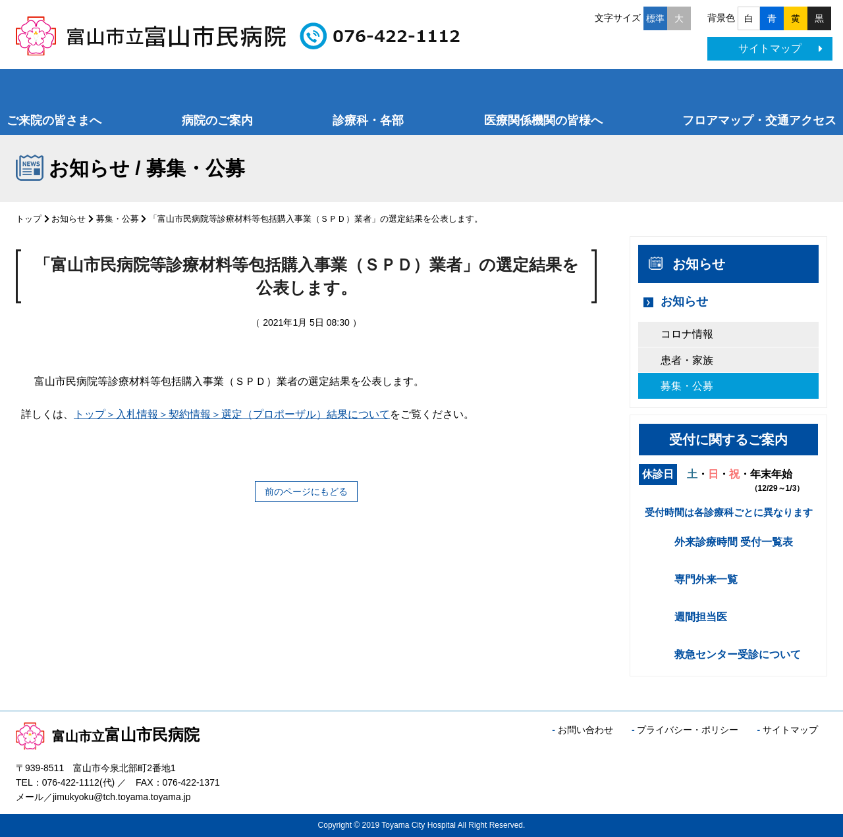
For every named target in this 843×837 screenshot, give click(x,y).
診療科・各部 (368, 120)
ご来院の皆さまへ (54, 120)
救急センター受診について (737, 654)
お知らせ (68, 219)
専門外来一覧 (706, 579)
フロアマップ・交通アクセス (759, 120)
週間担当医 (700, 616)
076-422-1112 (70, 782)
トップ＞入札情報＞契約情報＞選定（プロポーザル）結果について (232, 414)
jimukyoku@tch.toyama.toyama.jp (122, 797)
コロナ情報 (687, 334)
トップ (28, 219)
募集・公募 (117, 219)
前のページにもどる (306, 491)
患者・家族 (687, 360)
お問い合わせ (585, 729)
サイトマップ (780, 48)
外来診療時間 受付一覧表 (733, 541)
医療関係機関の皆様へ (543, 120)
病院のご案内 (217, 120)
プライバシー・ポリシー (687, 729)
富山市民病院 (108, 735)
